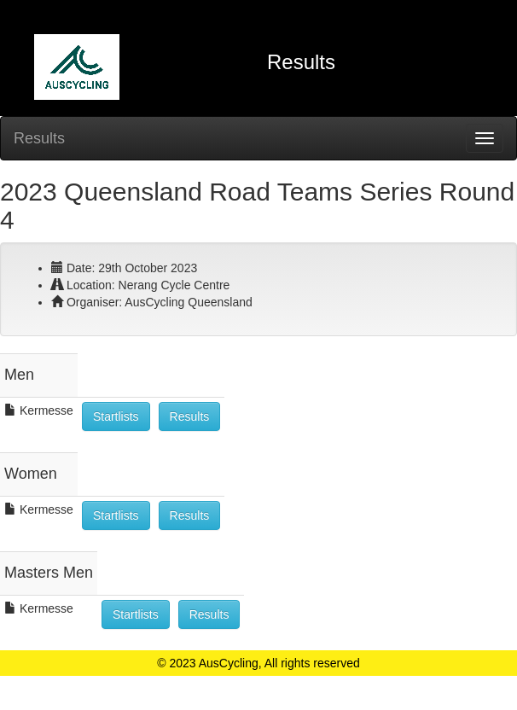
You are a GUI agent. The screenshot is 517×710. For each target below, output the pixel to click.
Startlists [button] (116, 416)
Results (39, 138)
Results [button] (190, 416)
